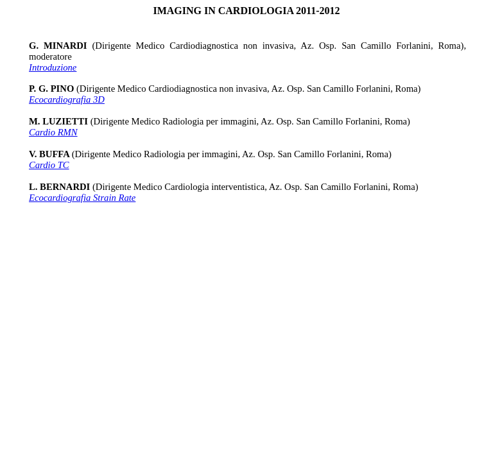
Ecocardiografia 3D (67, 99)
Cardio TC (49, 165)
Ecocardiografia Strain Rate (82, 198)
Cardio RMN (53, 132)
